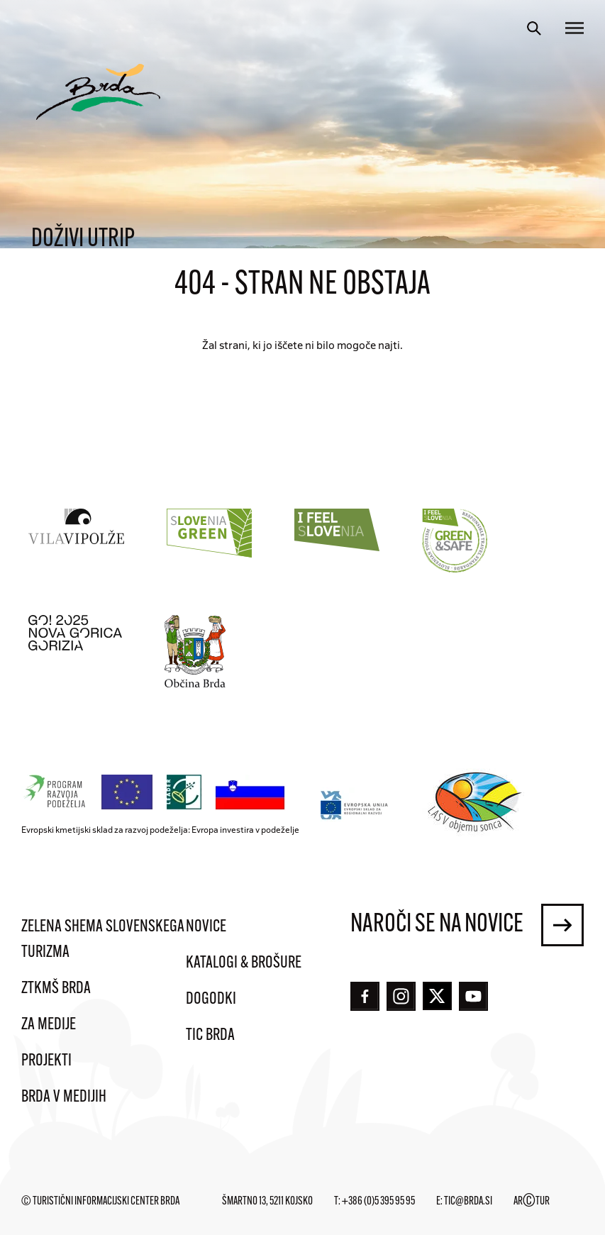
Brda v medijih (63, 1097)
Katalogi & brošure (243, 963)
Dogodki (211, 999)
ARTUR (532, 1201)
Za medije (48, 1025)
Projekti (46, 1061)
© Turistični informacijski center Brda (100, 1201)
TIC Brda (210, 1035)
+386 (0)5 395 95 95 (378, 1201)
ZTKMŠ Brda (56, 988)
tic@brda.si (468, 1201)
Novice (206, 927)
